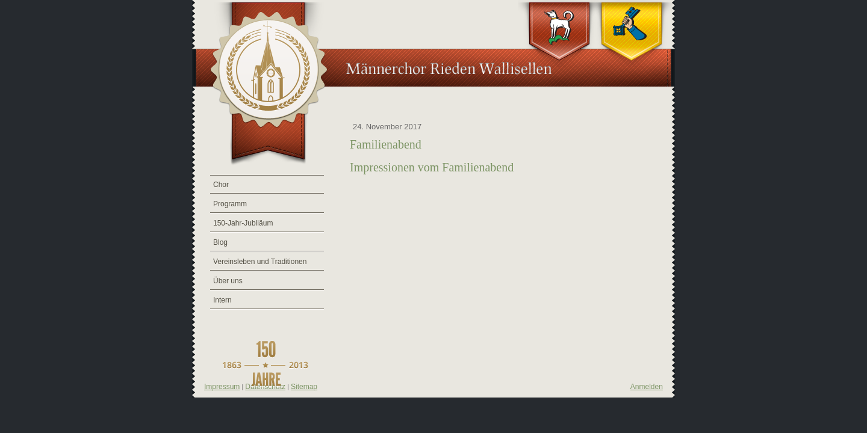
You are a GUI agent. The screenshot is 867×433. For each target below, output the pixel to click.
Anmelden (646, 386)
